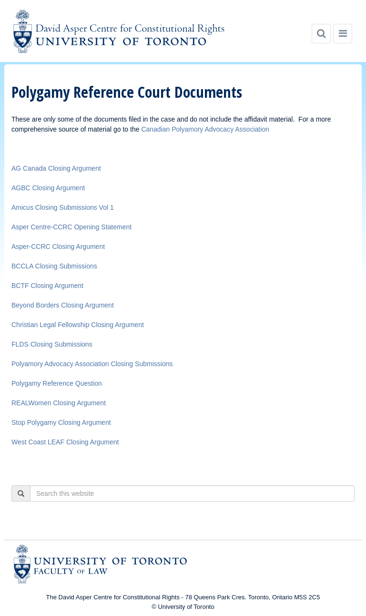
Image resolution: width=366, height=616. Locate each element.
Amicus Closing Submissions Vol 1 (62, 207)
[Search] (321, 33)
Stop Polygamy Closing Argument (61, 422)
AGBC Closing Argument (48, 188)
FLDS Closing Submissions (51, 344)
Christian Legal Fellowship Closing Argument (77, 325)
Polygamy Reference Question (56, 383)
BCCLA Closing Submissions (54, 266)
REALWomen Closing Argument (58, 403)
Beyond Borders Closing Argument (62, 305)
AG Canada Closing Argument (56, 168)
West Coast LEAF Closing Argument (65, 442)
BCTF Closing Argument (47, 285)
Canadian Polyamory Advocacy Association (205, 129)
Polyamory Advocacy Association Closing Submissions (92, 364)
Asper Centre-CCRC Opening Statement (71, 227)
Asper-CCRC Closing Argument (58, 246)
